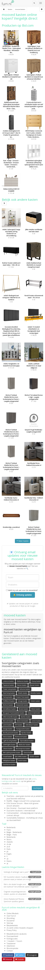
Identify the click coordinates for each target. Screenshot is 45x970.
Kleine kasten (35, 709)
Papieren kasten (8, 685)
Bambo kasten (26, 717)
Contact (10, 951)
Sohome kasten (25, 689)
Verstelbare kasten (9, 709)
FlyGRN (9, 801)
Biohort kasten (8, 705)
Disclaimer (11, 920)
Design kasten (8, 729)
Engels (9, 854)
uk (7, 859)
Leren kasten (7, 725)
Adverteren (11, 946)
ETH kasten (18, 725)
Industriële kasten (22, 705)
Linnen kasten (36, 721)
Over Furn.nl (11, 916)
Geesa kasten (28, 753)
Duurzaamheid (12, 936)
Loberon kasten (8, 681)
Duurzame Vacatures (15, 810)
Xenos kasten (7, 737)
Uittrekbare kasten (31, 725)
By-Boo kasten (26, 733)
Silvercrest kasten (22, 721)
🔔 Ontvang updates (22, 595)
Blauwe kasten (34, 685)
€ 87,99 (33, 102)
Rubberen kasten (22, 681)
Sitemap (10, 923)
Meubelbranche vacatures (17, 934)
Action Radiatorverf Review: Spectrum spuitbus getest (22, 900)
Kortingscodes (12, 939)
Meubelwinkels (12, 925)
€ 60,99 (33, 46)
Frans (9, 830)
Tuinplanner (11, 943)
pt (7, 851)
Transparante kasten (23, 729)
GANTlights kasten (9, 745)
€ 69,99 (11, 46)
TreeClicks (10, 796)
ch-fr (8, 847)
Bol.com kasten (8, 721)
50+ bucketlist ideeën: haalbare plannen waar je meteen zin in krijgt (22, 878)
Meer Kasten (22, 541)
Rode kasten (22, 761)
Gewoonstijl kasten (34, 713)
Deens (9, 861)
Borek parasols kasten (10, 733)
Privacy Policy (12, 930)
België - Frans (12, 834)
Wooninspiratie (12, 948)
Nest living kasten (9, 693)
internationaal (29, 810)
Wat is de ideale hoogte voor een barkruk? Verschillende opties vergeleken (22, 885)
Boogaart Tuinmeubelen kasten (13, 713)
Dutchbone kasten (9, 764)
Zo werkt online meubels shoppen (20, 928)
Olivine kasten (8, 749)
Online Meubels (13, 913)
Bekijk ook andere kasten (20, 201)
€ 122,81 (11, 102)
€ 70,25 (33, 160)
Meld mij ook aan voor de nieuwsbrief (21, 590)
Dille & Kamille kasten (10, 717)
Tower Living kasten (9, 689)
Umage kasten (22, 701)
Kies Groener (12, 808)
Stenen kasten (22, 685)
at (7, 863)
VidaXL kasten (22, 693)
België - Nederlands (14, 832)
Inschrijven (37, 788)
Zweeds (10, 842)
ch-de (9, 844)
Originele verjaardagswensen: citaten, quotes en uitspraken (22, 892)
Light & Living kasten (10, 741)
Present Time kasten (22, 697)
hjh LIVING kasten (21, 757)
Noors (9, 839)
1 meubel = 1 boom (14, 941)
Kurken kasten (34, 757)
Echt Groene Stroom (15, 803)
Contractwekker (13, 813)
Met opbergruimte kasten (11, 753)
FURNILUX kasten (9, 701)
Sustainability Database (16, 818)
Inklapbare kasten (9, 761)
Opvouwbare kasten (27, 741)
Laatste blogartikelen (13, 867)
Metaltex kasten (35, 693)
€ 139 (11, 160)
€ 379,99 (11, 130)
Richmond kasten (21, 737)
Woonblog (11, 918)
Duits (9, 849)
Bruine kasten (23, 709)
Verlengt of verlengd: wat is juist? (22, 872)
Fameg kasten (7, 697)
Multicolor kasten (24, 745)
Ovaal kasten (7, 757)
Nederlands (11, 827)
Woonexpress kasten (23, 749)
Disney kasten (36, 681)
